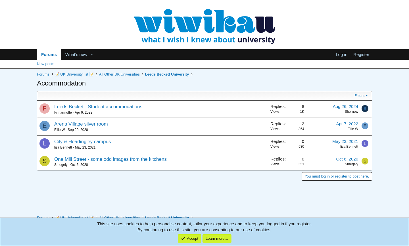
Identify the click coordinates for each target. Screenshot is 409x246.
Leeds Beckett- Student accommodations (98, 106)
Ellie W (59, 130)
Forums (49, 54)
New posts (45, 64)
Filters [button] (359, 95)
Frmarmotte (63, 112)
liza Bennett (63, 147)
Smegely (61, 165)
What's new (76, 54)
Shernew (351, 112)
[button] (92, 54)
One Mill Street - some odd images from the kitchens (110, 159)
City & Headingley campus (82, 141)
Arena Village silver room (81, 124)
